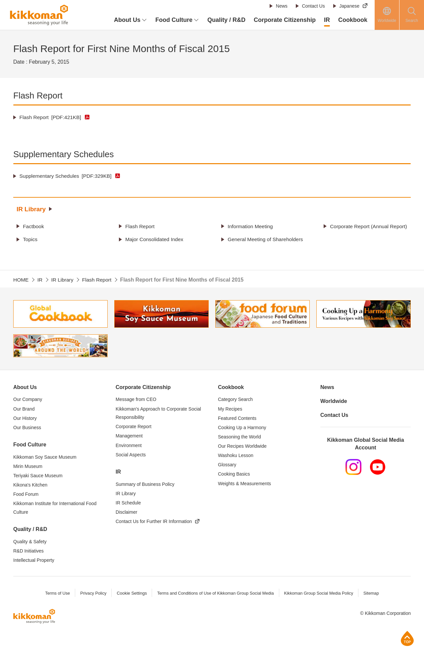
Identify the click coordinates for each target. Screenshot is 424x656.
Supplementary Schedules (67, 176)
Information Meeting (251, 226)
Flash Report (51, 117)
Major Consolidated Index (156, 247)
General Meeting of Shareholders (250, 252)
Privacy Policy (91, 609)
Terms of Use (55, 609)
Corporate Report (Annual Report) (360, 230)
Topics (30, 247)
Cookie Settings (130, 609)
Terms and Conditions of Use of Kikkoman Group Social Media (215, 609)
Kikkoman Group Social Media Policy (320, 609)
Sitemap (374, 609)
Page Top (407, 638)
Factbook (34, 226)
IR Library (32, 209)
